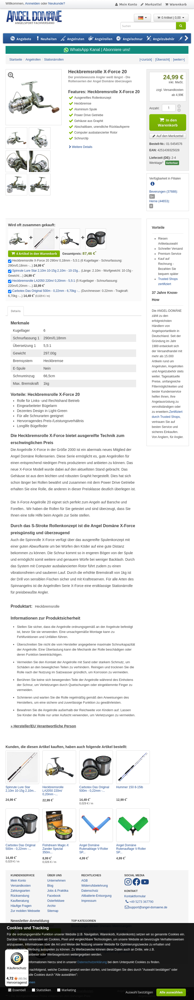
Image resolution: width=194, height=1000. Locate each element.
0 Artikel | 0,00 (171, 17)
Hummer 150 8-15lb (129, 787)
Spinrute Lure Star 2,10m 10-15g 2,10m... (21, 788)
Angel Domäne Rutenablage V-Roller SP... (93, 848)
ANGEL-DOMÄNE (36, 17)
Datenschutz (89, 890)
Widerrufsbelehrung (94, 885)
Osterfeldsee (55, 901)
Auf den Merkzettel (167, 136)
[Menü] (25, 953)
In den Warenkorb (168, 121)
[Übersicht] (162, 59)
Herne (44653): (159, 201)
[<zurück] (146, 59)
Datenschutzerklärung (92, 962)
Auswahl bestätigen (139, 992)
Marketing (69, 990)
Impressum (88, 901)
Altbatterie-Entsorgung (96, 896)
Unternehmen (56, 880)
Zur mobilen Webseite (25, 911)
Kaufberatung (20, 901)
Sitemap (52, 911)
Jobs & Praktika (57, 890)
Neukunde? (56, 3)
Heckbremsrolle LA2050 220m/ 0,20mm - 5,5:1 (43, 281)
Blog (50, 885)
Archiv (51, 906)
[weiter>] (179, 59)
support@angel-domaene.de (145, 907)
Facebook (54, 896)
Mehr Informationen (21, 982)
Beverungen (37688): (163, 191)
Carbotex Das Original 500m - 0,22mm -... (94, 788)
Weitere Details (80, 147)
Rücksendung (20, 896)
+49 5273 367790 (139, 901)
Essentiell (19, 990)
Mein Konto (125, 4)
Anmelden (32, 3)
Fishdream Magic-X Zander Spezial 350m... (55, 848)
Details (15, 311)
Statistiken (43, 990)
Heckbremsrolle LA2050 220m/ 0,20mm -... (52, 790)
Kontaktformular (135, 896)
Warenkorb (176, 4)
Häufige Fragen (21, 906)
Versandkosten (21, 885)
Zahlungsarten (20, 890)
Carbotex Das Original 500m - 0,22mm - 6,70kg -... (46, 291)
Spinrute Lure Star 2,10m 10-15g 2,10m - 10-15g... (46, 270)
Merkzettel (151, 4)
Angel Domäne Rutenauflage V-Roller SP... (131, 848)
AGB (84, 880)
